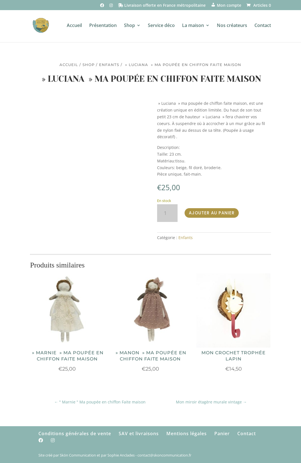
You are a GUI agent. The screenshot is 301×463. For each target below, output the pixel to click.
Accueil (74, 25)
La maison (193, 25)
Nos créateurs (232, 25)
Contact (262, 25)
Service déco (161, 25)
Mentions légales (186, 433)
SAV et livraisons (139, 433)
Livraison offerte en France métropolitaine (162, 5)
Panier (222, 433)
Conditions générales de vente (74, 433)
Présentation (103, 25)
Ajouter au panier (212, 213)
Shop (129, 25)
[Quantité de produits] (167, 213)
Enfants (109, 65)
